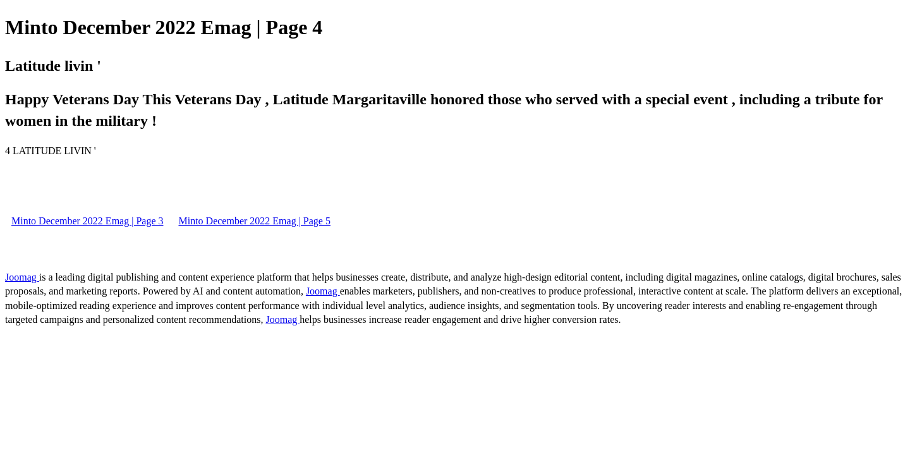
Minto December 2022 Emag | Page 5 (254, 220)
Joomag (22, 277)
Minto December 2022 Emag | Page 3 (87, 220)
